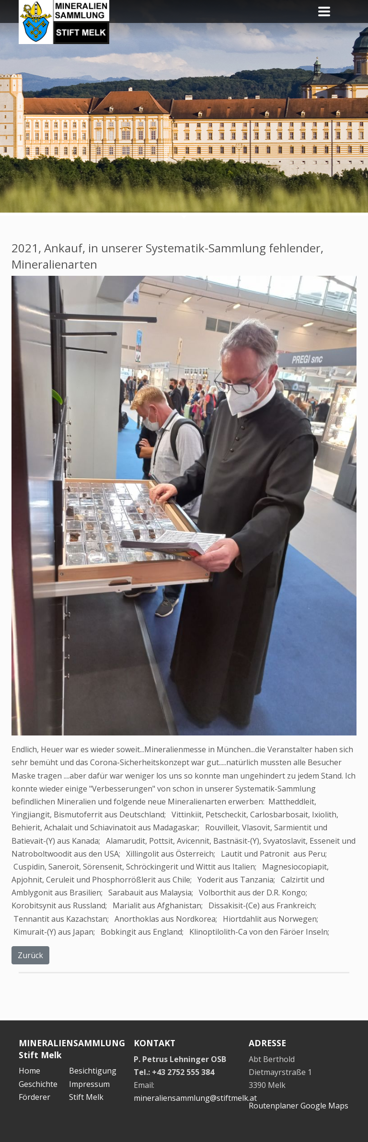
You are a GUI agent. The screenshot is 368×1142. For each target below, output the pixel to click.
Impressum (89, 1084)
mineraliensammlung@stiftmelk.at (195, 1098)
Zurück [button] (30, 955)
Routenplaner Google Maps (298, 1105)
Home (29, 1070)
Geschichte (38, 1084)
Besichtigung (92, 1070)
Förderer (34, 1097)
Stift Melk (86, 1097)
